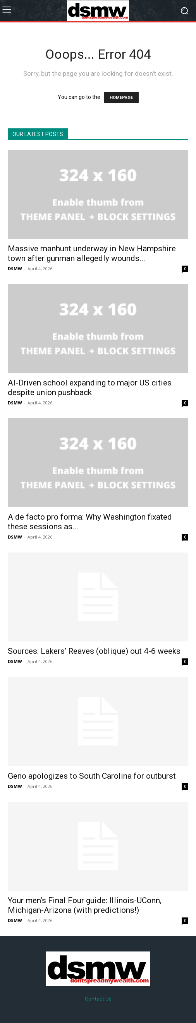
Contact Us (98, 999)
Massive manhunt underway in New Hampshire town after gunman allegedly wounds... (92, 253)
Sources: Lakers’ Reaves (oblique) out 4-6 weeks (94, 651)
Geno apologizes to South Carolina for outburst (92, 776)
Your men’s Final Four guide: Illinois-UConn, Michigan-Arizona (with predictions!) (85, 905)
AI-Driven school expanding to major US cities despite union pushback (90, 387)
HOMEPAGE (121, 97)
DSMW (15, 268)
